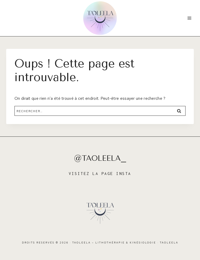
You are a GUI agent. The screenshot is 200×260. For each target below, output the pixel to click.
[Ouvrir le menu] (189, 18)
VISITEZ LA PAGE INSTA (100, 173)
